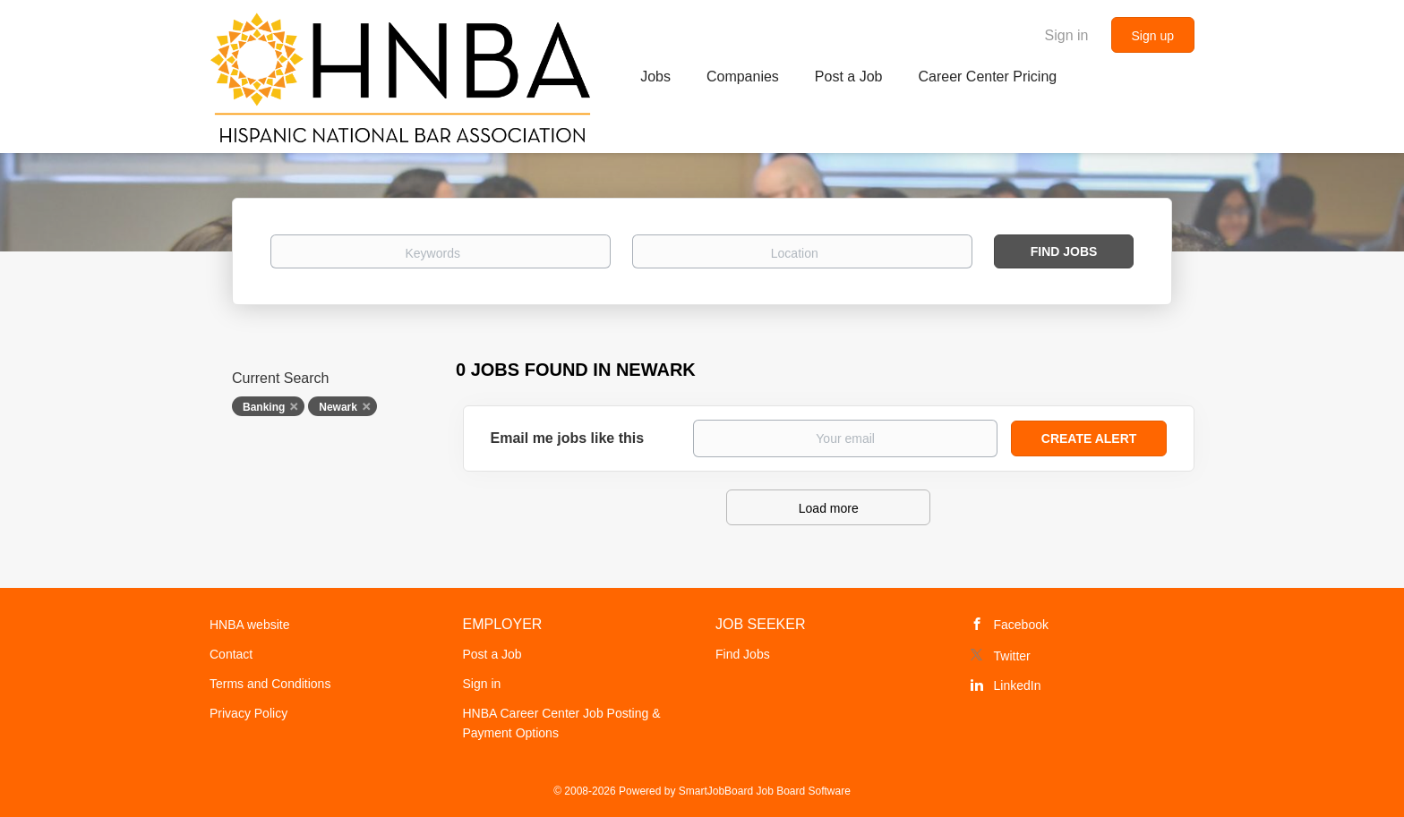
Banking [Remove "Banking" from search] (264, 407)
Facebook (1021, 624)
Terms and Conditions (270, 684)
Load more (829, 508)
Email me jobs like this (568, 438)
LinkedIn (1017, 685)
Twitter (1012, 656)
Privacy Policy (248, 713)
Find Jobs (1064, 251)
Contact (231, 654)
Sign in (1067, 35)
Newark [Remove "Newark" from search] (338, 407)
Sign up (1153, 36)
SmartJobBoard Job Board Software (765, 791)
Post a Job (492, 654)
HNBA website (249, 624)
